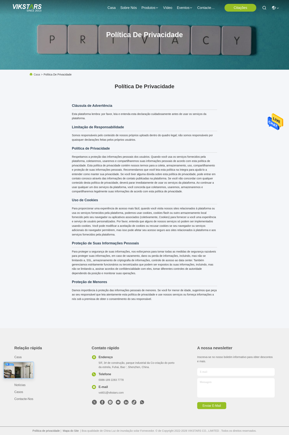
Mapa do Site (71, 430)
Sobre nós (128, 8)
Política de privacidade (46, 430)
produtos (149, 8)
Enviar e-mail (211, 405)
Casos (18, 392)
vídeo (167, 8)
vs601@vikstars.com (111, 392)
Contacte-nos (206, 8)
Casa (112, 8)
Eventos (185, 8)
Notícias (20, 385)
